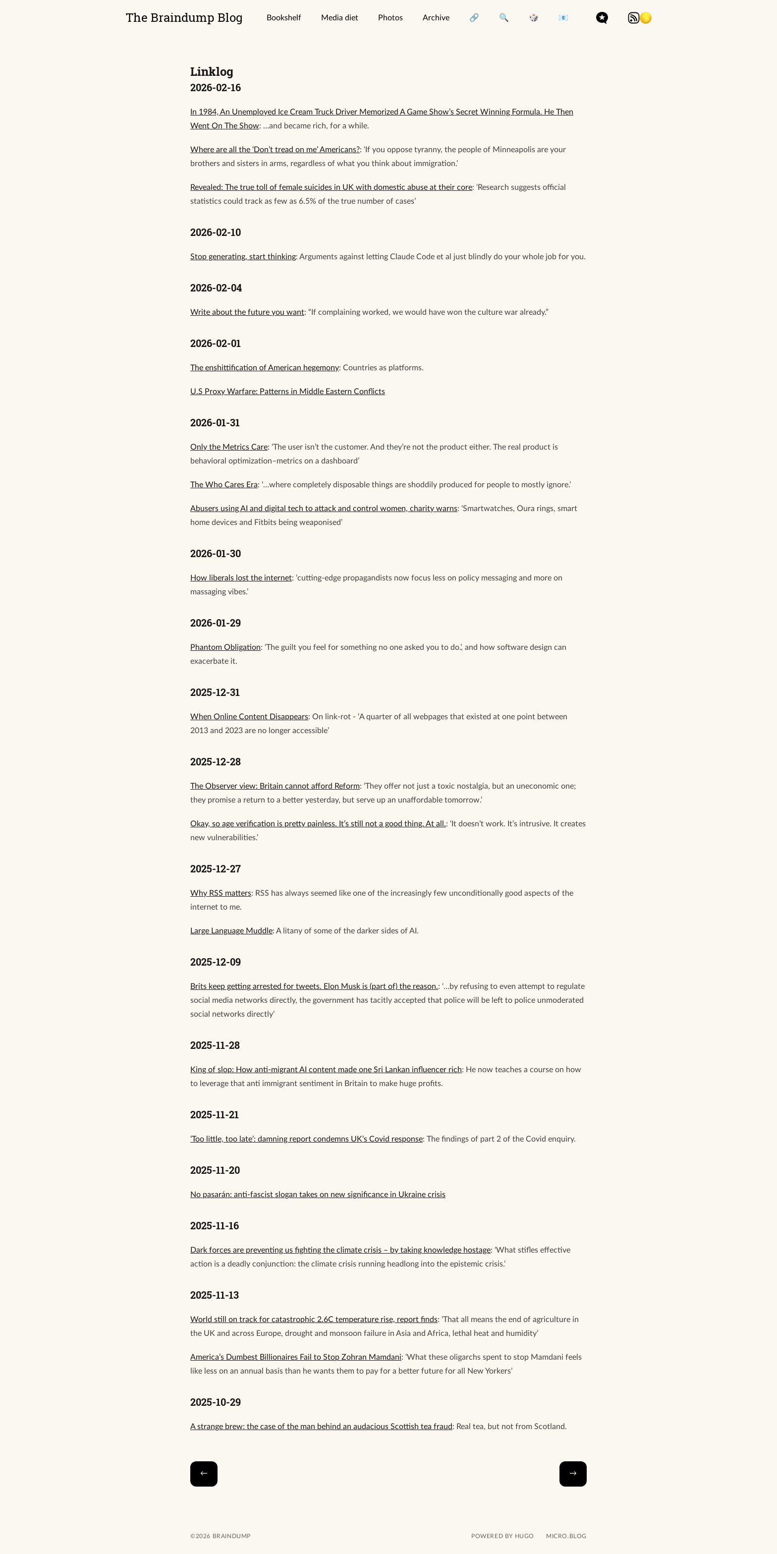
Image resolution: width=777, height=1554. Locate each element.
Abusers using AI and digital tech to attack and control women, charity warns (323, 509)
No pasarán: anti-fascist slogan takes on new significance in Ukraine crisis (317, 1195)
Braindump (231, 1536)
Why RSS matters (220, 893)
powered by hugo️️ (502, 1536)
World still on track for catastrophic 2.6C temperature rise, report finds (314, 1320)
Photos (390, 18)
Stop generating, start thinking (243, 257)
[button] (646, 18)
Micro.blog (566, 1536)
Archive (436, 18)
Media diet (339, 18)
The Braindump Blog (184, 17)
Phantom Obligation (225, 647)
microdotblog (602, 18)
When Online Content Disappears (249, 717)
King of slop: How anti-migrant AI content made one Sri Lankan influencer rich (326, 1070)
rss (634, 18)
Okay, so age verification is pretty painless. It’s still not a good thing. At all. (318, 824)
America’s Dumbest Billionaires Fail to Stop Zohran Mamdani (295, 1357)
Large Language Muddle (231, 931)
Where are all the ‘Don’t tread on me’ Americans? (275, 150)
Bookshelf (284, 18)
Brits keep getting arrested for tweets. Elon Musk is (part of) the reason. (314, 986)
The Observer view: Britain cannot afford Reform (275, 786)
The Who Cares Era (224, 485)
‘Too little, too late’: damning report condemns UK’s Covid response (306, 1139)
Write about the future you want (247, 312)
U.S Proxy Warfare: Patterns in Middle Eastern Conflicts (287, 392)
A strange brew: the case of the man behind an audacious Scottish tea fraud (321, 1427)
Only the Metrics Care (229, 447)
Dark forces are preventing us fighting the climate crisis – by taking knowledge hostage (340, 1250)
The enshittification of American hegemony (264, 368)
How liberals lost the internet (241, 578)
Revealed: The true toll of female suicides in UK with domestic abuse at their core (331, 187)
